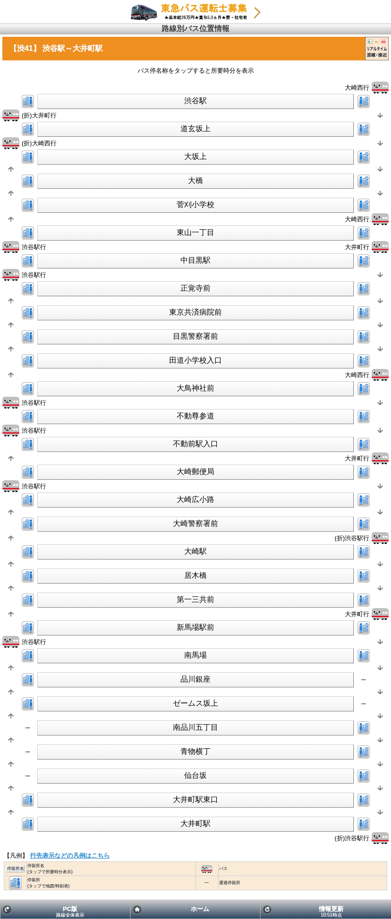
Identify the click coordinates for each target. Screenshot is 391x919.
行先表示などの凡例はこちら (70, 855)
